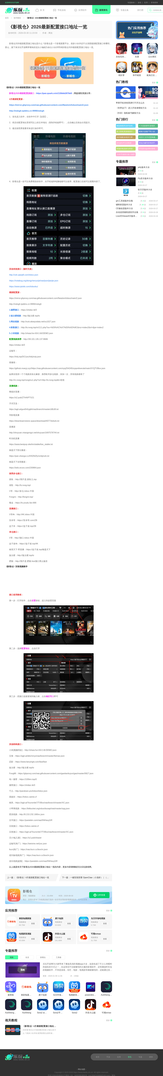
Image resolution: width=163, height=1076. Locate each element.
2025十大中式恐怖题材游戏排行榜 (148, 137)
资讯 (129, 1057)
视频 (11, 957)
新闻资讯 (101, 10)
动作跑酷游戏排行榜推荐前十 (126, 137)
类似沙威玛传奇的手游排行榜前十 (148, 143)
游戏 (139, 3)
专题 (140, 1057)
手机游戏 (59, 10)
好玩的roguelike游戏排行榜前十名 (148, 149)
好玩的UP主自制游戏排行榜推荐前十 (126, 143)
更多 (109, 911)
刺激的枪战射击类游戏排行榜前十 (126, 149)
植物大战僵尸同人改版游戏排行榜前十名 (148, 131)
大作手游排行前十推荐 (126, 154)
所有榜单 (154, 3)
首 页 (40, 10)
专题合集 (122, 10)
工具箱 (58, 957)
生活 (27, 957)
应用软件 (80, 10)
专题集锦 (131, 3)
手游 (108, 1057)
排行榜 (140, 10)
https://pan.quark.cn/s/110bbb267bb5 (54, 93)
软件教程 (17, 18)
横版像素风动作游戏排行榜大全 (126, 126)
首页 (7, 18)
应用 (146, 3)
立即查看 (99, 895)
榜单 (151, 1057)
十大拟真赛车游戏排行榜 (148, 126)
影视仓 (27, 891)
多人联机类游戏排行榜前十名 (126, 131)
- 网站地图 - (81, 1069)
